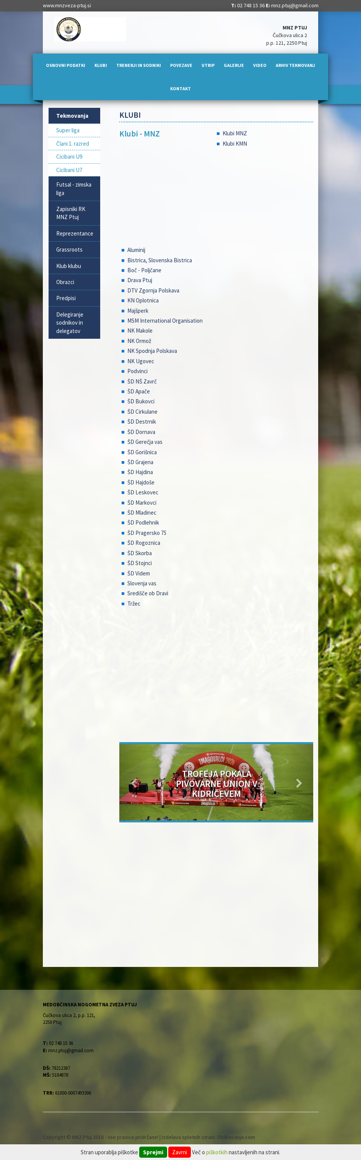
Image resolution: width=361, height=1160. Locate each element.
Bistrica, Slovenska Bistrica (159, 260)
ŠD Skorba (139, 553)
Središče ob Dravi (147, 593)
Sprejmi (153, 1152)
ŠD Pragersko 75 (146, 532)
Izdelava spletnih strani (188, 1137)
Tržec (133, 603)
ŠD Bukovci (140, 401)
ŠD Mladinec (141, 512)
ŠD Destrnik (141, 421)
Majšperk (137, 310)
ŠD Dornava (141, 431)
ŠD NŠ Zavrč (142, 381)
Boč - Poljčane (144, 270)
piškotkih (217, 1152)
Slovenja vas (141, 583)
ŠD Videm (138, 573)
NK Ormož (139, 340)
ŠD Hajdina (140, 472)
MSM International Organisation (165, 320)
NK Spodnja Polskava (152, 350)
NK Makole (140, 330)
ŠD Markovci (141, 502)
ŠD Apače (138, 391)
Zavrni (179, 1152)
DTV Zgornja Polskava (153, 290)
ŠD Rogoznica (143, 542)
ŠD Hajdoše (140, 482)
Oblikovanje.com (236, 1137)
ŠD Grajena (140, 462)
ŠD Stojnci (139, 563)
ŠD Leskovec (142, 492)
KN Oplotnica (143, 300)
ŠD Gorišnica (142, 452)
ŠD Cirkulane (142, 411)
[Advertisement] (216, 677)
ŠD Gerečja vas (145, 441)
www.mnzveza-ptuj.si (67, 5)
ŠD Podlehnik (143, 522)
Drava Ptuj (139, 280)
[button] (133, 782)
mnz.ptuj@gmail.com (295, 5)
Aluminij (136, 249)
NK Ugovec (140, 361)
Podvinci (137, 371)
